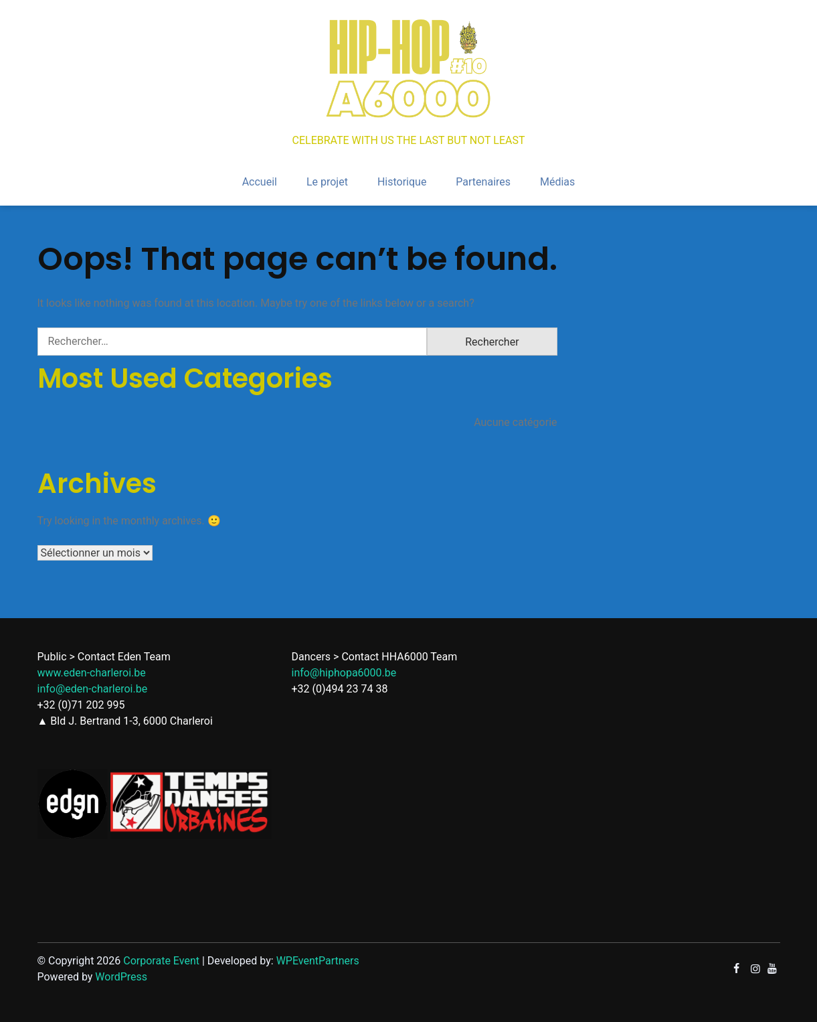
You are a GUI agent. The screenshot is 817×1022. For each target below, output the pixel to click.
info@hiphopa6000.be (344, 672)
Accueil (259, 181)
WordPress (121, 976)
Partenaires (483, 181)
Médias (557, 181)
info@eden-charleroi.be (92, 688)
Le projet (327, 181)
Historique (401, 181)
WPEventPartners (317, 960)
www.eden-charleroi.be (91, 672)
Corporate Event (161, 960)
